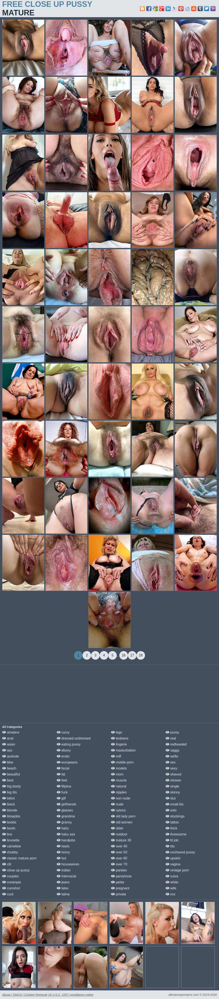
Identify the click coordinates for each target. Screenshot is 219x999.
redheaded (176, 744)
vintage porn (177, 870)
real (171, 738)
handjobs (66, 840)
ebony (64, 750)
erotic (63, 756)
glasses (65, 810)
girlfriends (66, 804)
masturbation (123, 750)
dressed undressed (74, 738)
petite (117, 882)
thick (171, 828)
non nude (120, 798)
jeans (63, 882)
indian (64, 870)
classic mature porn (19, 858)
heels (63, 846)
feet (62, 780)
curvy (63, 732)
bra (7, 834)
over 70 (119, 864)
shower (173, 780)
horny (63, 852)
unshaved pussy (180, 852)
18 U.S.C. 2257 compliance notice (70, 994)
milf (116, 756)
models (119, 768)
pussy (172, 732)
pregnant (120, 888)
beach (9, 768)
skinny (173, 792)
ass (7, 750)
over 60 (119, 858)
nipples (119, 792)
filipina (64, 786)
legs (116, 732)
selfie (172, 756)
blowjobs (11, 816)
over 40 (119, 846)
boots (8, 828)
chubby (10, 852)
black (8, 804)
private (118, 894)
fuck (62, 792)
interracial (66, 876)
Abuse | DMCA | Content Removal (24, 994)
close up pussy (16, 870)
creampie (11, 882)
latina (63, 894)
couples (10, 876)
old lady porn (123, 816)
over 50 (119, 852)
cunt (7, 894)
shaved (173, 774)
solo (171, 810)
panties (119, 870)
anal (7, 738)
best (7, 780)
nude (117, 804)
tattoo (172, 822)
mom (117, 774)
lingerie (119, 744)
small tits (175, 804)
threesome (176, 834)
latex (63, 888)
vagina (173, 864)
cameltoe (11, 846)
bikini (8, 798)
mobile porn (122, 762)
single (172, 786)
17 (132, 655)
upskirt (173, 858)
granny (64, 822)
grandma (66, 816)
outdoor (119, 834)
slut (171, 798)
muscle (119, 780)
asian (8, 744)
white (172, 882)
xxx (170, 894)
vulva (172, 876)
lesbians (119, 738)
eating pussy (69, 744)
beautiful (11, 774)
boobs (9, 822)
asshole (10, 756)
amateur (10, 732)
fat (61, 774)
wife (171, 888)
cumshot (11, 888)
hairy (63, 828)
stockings (175, 816)
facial (63, 768)
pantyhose (121, 876)
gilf (61, 798)
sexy (171, 768)
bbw (7, 762)
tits (170, 846)
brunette (10, 840)
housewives (68, 864)
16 (124, 655)
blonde (9, 810)
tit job (172, 840)
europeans (67, 762)
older (117, 828)
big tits (9, 792)
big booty (11, 786)
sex (171, 762)
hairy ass (66, 834)
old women (121, 822)
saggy (172, 750)
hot (61, 858)
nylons (118, 810)
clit (6, 864)
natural (118, 786)
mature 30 (121, 840)
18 (141, 655)
